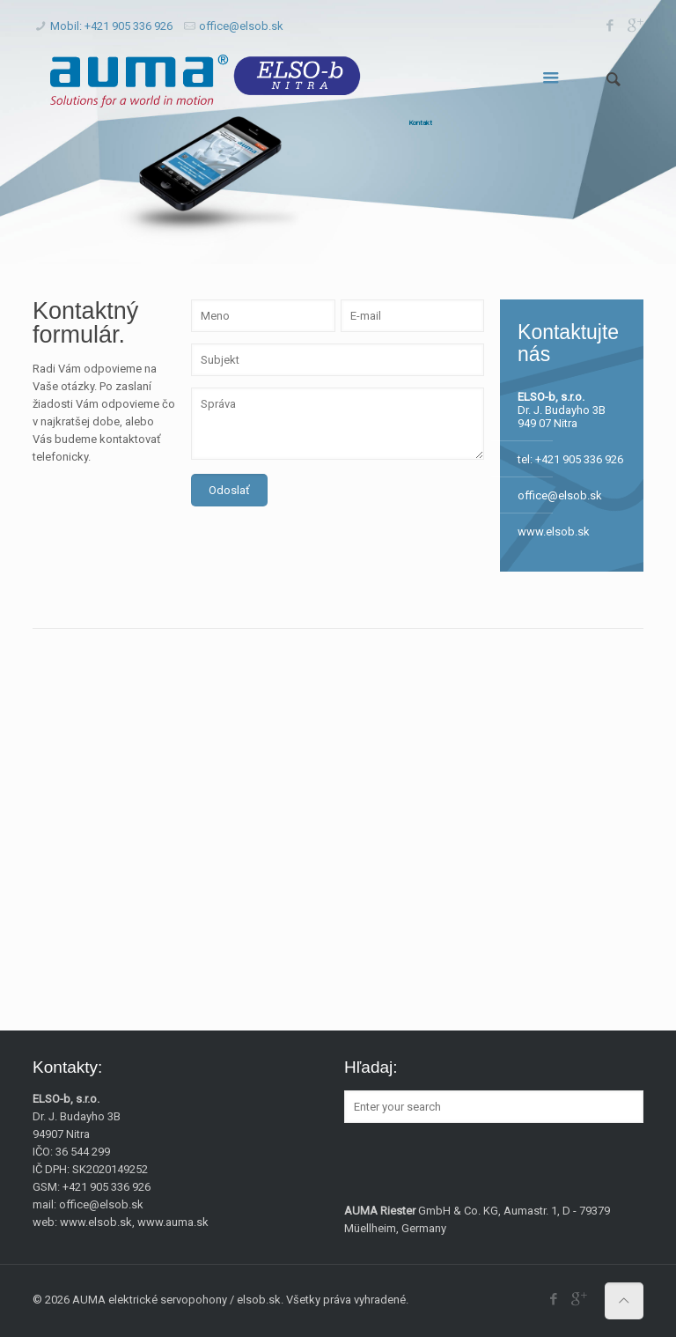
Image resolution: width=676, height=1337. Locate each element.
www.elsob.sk (554, 531)
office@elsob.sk (241, 26)
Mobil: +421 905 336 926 (111, 26)
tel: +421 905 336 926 (570, 459)
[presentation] (325, 549)
